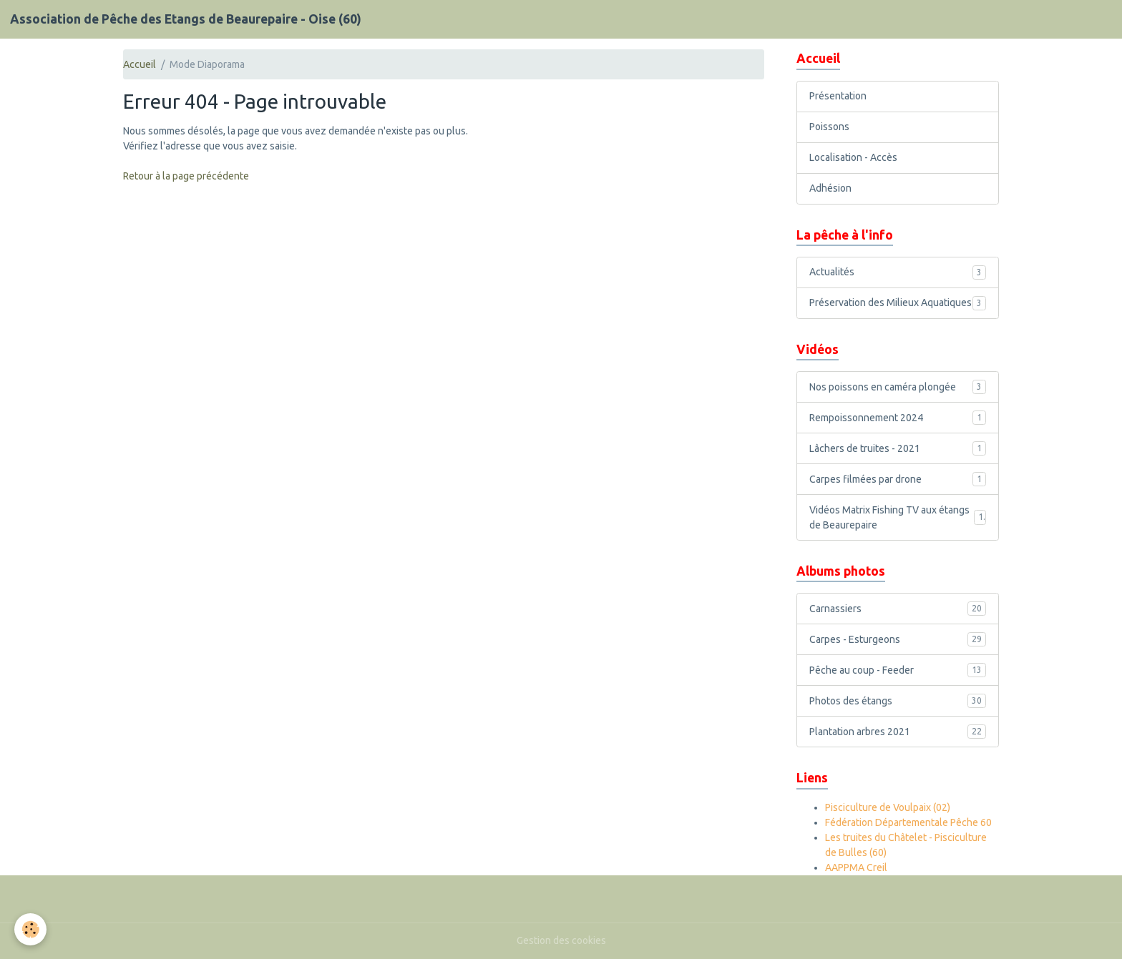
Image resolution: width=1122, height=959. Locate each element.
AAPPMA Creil (856, 867)
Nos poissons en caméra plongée (897, 387)
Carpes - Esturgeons (897, 639)
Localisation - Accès (853, 157)
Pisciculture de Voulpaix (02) (887, 807)
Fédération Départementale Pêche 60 (908, 822)
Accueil (139, 64)
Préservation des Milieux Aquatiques (897, 303)
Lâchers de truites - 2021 (897, 448)
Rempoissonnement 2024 (897, 417)
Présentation (838, 96)
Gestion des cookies (561, 940)
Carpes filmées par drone (897, 479)
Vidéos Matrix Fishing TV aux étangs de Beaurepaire (897, 517)
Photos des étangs (897, 701)
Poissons (829, 126)
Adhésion (830, 188)
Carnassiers (897, 608)
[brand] (185, 19)
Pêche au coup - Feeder (897, 670)
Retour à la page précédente (186, 176)
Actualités (897, 272)
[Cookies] (30, 929)
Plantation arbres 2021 (897, 731)
